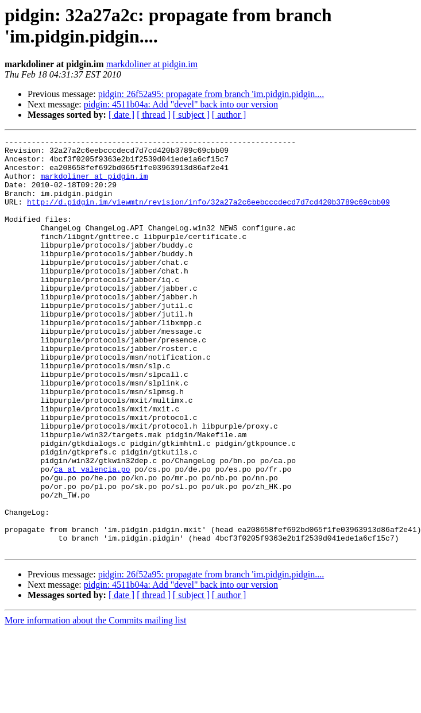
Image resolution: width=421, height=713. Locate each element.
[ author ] (229, 115)
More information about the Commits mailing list (95, 703)
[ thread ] (154, 115)
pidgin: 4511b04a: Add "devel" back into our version (181, 104)
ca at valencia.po (92, 536)
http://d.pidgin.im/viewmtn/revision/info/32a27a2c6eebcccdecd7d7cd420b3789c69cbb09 (208, 215)
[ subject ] (191, 115)
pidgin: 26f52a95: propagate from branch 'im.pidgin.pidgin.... (211, 94)
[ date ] (121, 115)
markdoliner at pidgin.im (152, 64)
